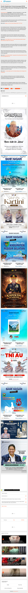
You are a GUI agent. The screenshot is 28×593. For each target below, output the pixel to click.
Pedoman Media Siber (20, 588)
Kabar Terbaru (4, 506)
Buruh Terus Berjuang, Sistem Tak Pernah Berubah (12, 553)
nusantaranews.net (15, 591)
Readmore (3, 544)
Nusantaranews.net (4, 12)
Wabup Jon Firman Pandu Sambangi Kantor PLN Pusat (13, 23)
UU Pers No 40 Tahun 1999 (8, 588)
